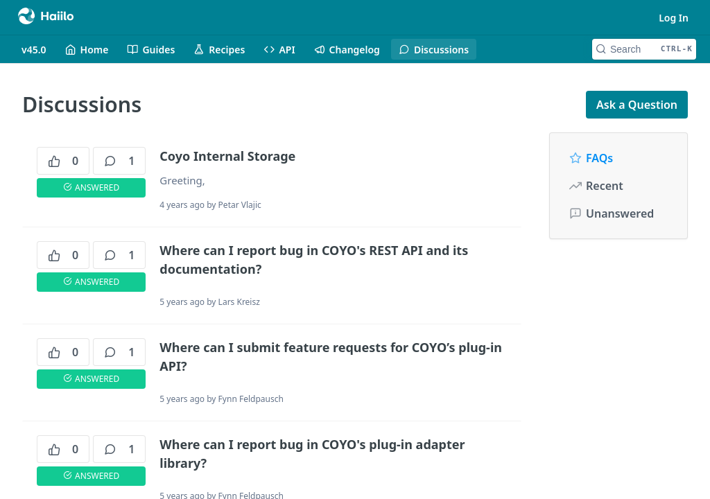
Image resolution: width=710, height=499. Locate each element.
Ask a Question (636, 104)
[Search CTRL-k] (644, 49)
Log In (674, 17)
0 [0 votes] (63, 160)
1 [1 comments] (119, 160)
